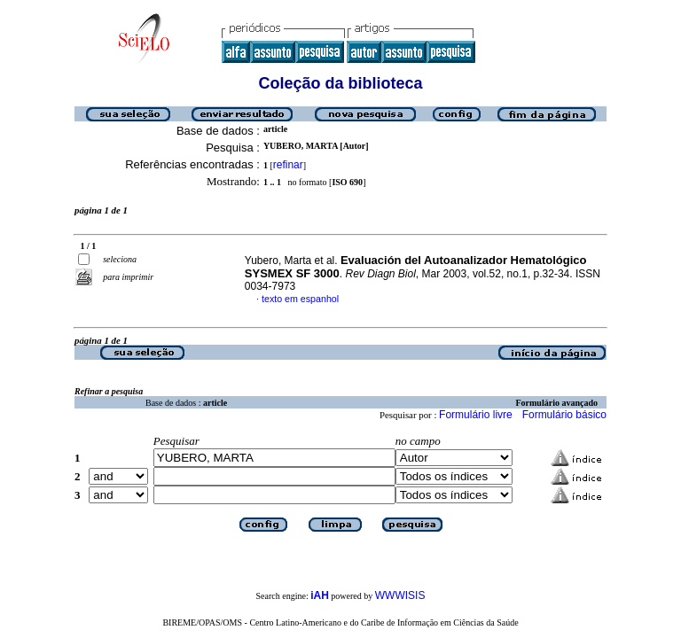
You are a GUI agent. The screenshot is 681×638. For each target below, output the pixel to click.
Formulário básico (564, 414)
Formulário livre (476, 414)
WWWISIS (400, 595)
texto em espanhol (300, 298)
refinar (288, 165)
